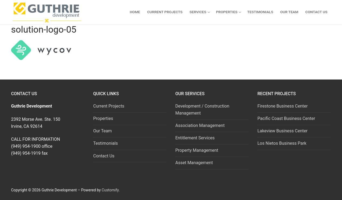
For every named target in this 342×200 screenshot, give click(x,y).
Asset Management (194, 162)
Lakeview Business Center (282, 130)
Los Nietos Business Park (281, 143)
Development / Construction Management (202, 110)
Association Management (199, 125)
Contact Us (104, 155)
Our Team (102, 130)
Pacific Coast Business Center (286, 118)
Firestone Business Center (282, 106)
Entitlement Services (195, 137)
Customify (110, 190)
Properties (103, 118)
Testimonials (105, 143)
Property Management (196, 150)
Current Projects (108, 106)
